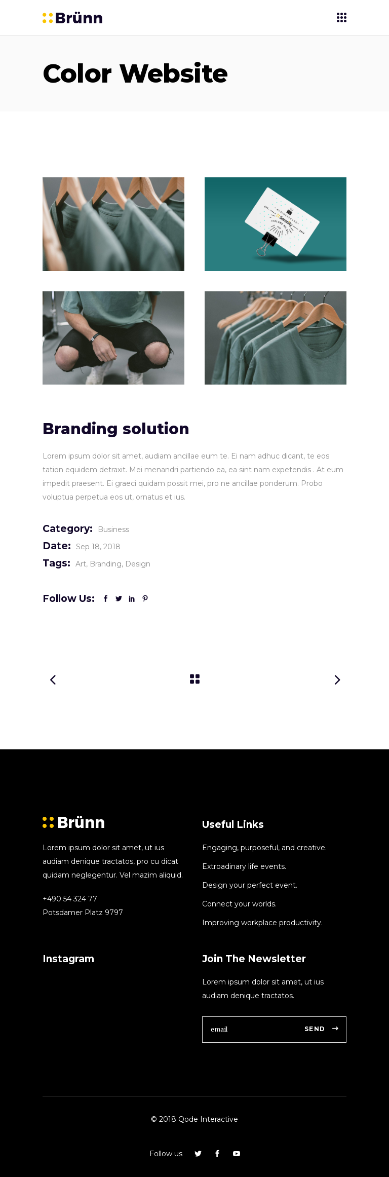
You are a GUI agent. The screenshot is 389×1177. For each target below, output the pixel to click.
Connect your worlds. (239, 903)
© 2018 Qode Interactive (194, 1119)
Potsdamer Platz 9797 (83, 912)
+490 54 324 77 (70, 898)
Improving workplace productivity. (262, 922)
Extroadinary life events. (244, 866)
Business (113, 529)
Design (137, 563)
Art (80, 563)
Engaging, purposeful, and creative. (264, 847)
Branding (106, 563)
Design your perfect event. (249, 885)
